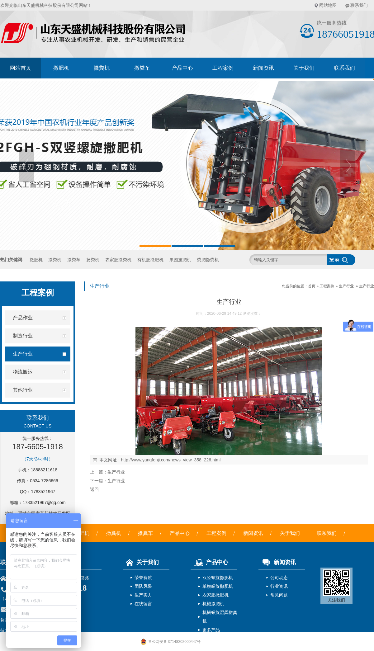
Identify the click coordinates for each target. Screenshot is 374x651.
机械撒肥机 (213, 603)
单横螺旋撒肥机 (217, 586)
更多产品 (211, 629)
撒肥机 (61, 68)
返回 (94, 489)
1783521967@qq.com (44, 502)
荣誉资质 (143, 577)
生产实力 (143, 594)
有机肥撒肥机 (150, 259)
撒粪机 (102, 68)
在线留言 (143, 603)
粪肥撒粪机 (208, 259)
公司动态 (279, 577)
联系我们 (359, 5)
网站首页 (20, 68)
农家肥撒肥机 (215, 594)
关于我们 (304, 68)
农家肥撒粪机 (118, 259)
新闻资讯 (263, 68)
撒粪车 (142, 68)
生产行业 (346, 286)
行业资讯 (279, 586)
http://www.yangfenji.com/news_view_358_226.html (171, 459)
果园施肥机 (180, 259)
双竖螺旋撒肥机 (217, 577)
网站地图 (328, 5)
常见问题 (279, 594)
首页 (311, 286)
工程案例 (223, 68)
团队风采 (143, 586)
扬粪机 (92, 259)
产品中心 (182, 68)
